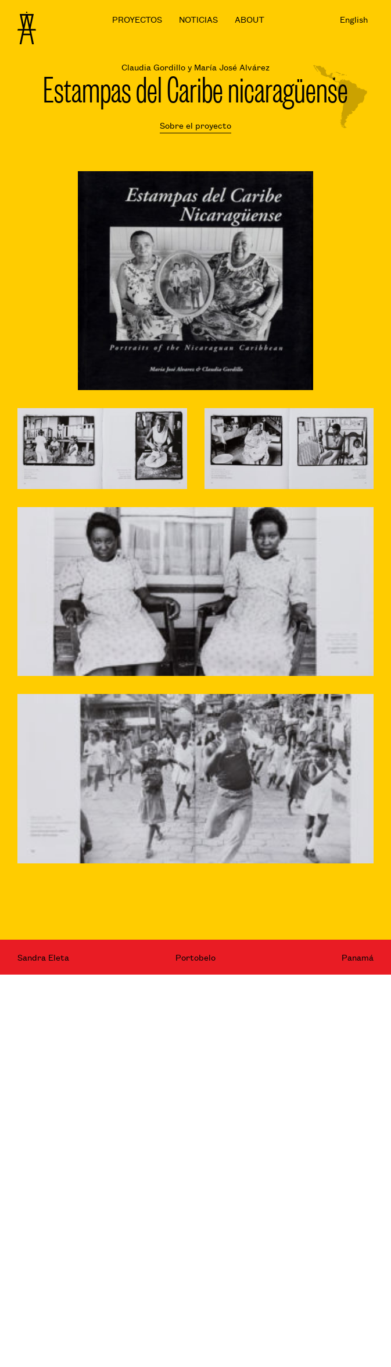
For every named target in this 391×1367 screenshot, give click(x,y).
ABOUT (249, 19)
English (354, 19)
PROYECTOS (137, 19)
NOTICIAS (198, 19)
